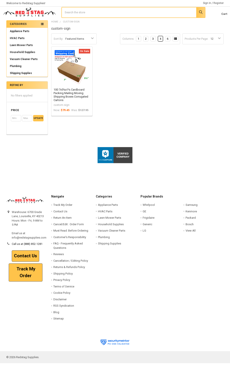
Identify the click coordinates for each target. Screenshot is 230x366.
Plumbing (15, 68)
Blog (56, 314)
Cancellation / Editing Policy (70, 263)
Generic (147, 227)
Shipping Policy (63, 276)
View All (191, 233)
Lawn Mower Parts (21, 48)
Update (38, 121)
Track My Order (25, 275)
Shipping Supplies (27, 75)
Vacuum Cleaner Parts (24, 62)
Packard (191, 220)
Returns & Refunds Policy (69, 269)
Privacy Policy (61, 282)
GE (144, 214)
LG (144, 233)
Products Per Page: (196, 41)
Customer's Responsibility (69, 240)
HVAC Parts (17, 41)
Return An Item (62, 220)
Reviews (58, 257)
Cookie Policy (61, 295)
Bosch (190, 227)
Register (218, 3)
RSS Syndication (63, 308)
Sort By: (58, 41)
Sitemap (58, 321)
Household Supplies (22, 55)
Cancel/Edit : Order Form (68, 227)
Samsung (192, 207)
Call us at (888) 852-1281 (27, 246)
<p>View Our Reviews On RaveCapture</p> (115, 179)
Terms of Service (63, 289)
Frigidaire (148, 220)
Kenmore (191, 214)
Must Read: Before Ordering (70, 233)
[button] (27, 113)
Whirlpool (149, 207)
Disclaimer (60, 302)
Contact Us (25, 258)
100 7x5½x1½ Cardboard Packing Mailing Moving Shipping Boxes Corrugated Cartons (71, 98)
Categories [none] (18, 26)
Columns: (128, 41)
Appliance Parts (27, 34)
